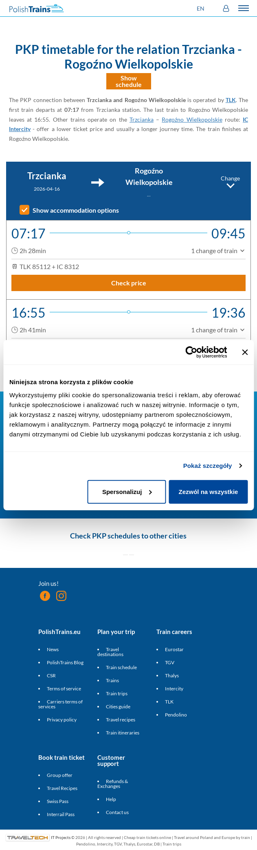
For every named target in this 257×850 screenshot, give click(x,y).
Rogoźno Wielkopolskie (192, 119)
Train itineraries (122, 733)
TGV (169, 662)
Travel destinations (110, 651)
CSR (51, 675)
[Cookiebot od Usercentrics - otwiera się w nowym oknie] (191, 352)
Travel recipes (120, 719)
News (53, 649)
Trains (112, 680)
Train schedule (121, 667)
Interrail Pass (61, 814)
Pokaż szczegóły (207, 465)
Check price (128, 283)
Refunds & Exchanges (112, 783)
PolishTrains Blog (65, 662)
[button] (201, 8)
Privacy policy (62, 719)
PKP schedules (116, 535)
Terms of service (64, 688)
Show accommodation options (76, 210)
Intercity (174, 688)
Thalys (172, 675)
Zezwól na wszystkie (208, 491)
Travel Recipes (62, 788)
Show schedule (129, 81)
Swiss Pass (57, 801)
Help (111, 799)
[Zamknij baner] (245, 352)
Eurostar (174, 649)
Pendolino (176, 715)
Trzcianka (142, 119)
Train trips (116, 693)
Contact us (117, 812)
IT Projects (60, 836)
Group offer (59, 775)
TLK (231, 99)
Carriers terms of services (60, 704)
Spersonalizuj (127, 491)
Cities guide (118, 706)
